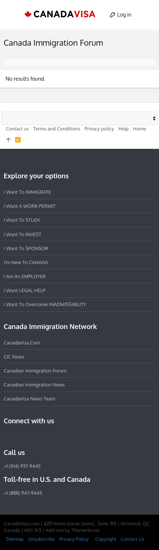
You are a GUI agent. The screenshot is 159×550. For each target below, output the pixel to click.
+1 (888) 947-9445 (23, 493)
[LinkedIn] (34, 436)
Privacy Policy (74, 539)
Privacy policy (99, 129)
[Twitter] (48, 436)
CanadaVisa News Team (29, 399)
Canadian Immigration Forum (35, 371)
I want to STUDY (22, 220)
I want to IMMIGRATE (27, 192)
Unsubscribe (41, 539)
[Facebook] (8, 436)
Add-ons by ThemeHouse (73, 530)
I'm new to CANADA (26, 262)
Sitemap (15, 539)
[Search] (146, 14)
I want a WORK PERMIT (30, 206)
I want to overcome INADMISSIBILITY (45, 304)
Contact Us (132, 539)
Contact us (17, 129)
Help (123, 129)
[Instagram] (21, 436)
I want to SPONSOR (26, 248)
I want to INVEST (22, 234)
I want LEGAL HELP (24, 290)
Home (139, 129)
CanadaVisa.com (22, 343)
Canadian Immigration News (34, 385)
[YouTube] (61, 436)
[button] (12, 15)
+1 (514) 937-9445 (22, 466)
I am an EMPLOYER (25, 276)
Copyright (105, 539)
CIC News (14, 357)
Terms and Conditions (56, 129)
